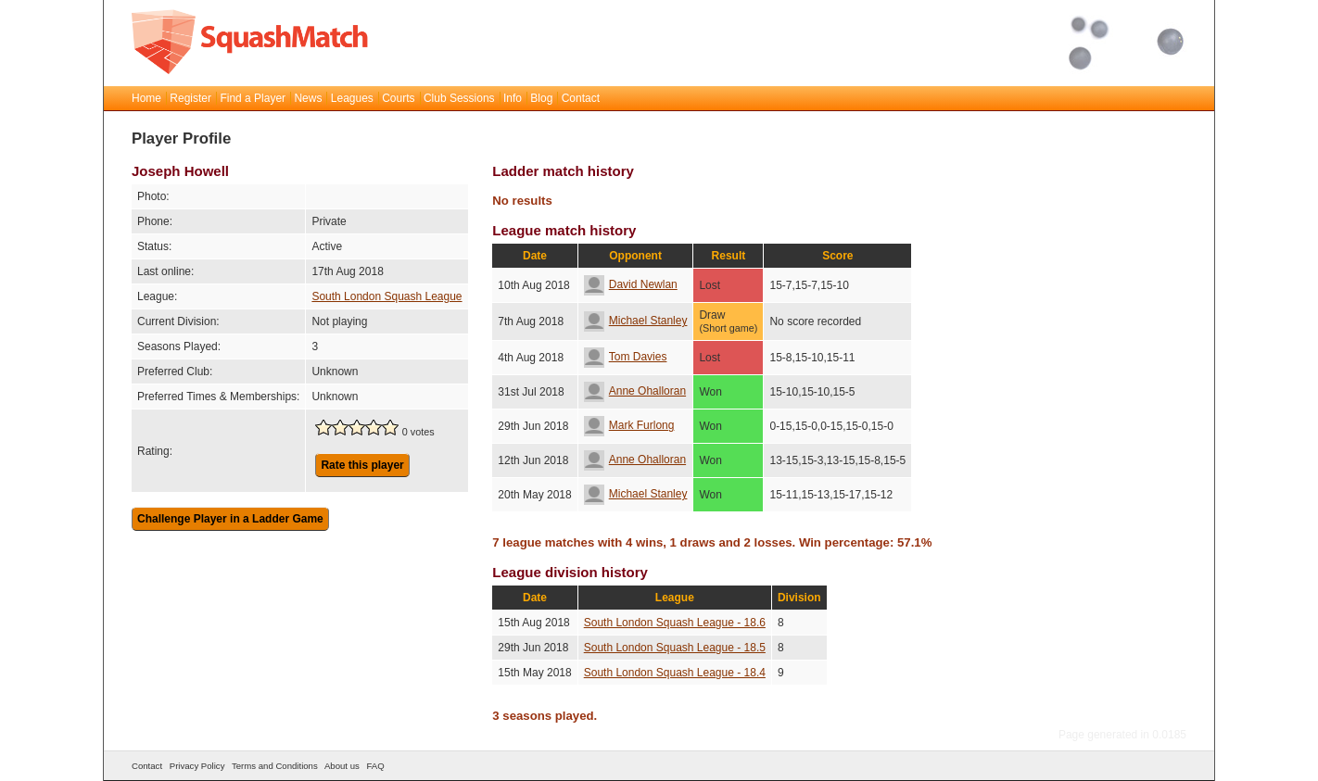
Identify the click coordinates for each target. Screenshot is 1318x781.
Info (512, 98)
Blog (541, 98)
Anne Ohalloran (635, 390)
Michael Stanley (636, 320)
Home (146, 98)
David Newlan (631, 284)
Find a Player (252, 98)
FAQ (375, 766)
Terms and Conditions (275, 766)
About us (342, 766)
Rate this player (362, 465)
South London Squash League (386, 296)
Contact (581, 98)
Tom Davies (625, 356)
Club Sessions (459, 98)
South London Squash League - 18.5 (675, 647)
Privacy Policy (197, 766)
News (308, 98)
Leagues (352, 98)
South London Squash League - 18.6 (675, 622)
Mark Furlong (629, 425)
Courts (398, 98)
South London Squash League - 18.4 (675, 672)
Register (190, 98)
